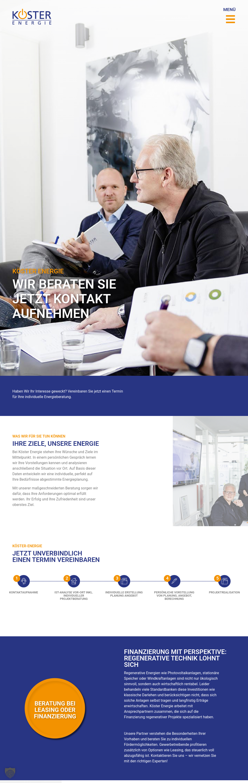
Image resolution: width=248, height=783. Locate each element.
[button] (10, 773)
